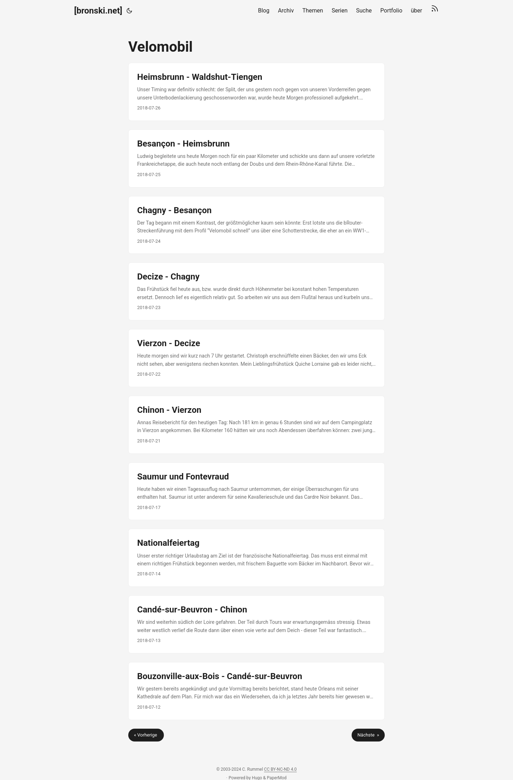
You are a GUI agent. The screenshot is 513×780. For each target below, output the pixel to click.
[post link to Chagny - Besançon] (256, 225)
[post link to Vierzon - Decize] (256, 358)
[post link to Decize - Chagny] (256, 291)
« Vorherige (146, 735)
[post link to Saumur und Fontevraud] (256, 491)
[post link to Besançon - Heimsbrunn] (256, 158)
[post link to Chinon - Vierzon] (256, 424)
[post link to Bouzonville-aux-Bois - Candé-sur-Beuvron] (256, 691)
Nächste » (368, 735)
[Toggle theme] (129, 10)
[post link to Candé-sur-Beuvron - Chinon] (256, 624)
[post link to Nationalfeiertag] (256, 557)
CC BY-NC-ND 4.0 (280, 769)
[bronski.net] (98, 11)
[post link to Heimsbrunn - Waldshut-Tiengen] (256, 91)
